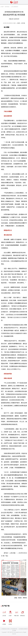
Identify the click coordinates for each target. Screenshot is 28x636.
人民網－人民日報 (21, 23)
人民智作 (10, 621)
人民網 (1, 6)
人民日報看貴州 (14, 6)
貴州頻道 (7, 6)
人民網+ (10, 613)
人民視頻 (4, 621)
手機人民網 (16, 613)
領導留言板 (22, 613)
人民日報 (4, 613)
